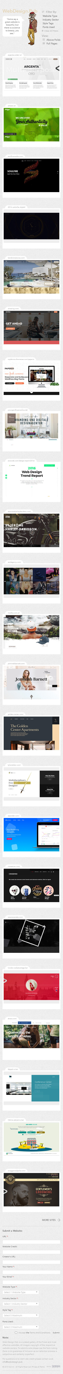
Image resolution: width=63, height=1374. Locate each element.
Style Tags (48, 23)
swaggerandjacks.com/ (17, 1171)
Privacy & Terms (38, 1367)
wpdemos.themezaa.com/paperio (21, 359)
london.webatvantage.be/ (18, 968)
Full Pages (52, 43)
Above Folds (53, 39)
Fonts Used (49, 27)
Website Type (50, 16)
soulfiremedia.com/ (15, 156)
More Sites (51, 1220)
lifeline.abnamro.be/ (16, 1120)
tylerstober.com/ (14, 765)
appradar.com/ (13, 816)
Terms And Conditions (40, 1333)
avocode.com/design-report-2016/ (21, 461)
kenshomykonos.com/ (16, 258)
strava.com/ (12, 1018)
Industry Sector (51, 19)
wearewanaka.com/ (15, 917)
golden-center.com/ (16, 714)
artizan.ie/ (12, 106)
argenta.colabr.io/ (15, 55)
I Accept (22, 1333)
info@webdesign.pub (13, 1362)
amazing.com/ (13, 308)
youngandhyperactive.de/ (18, 410)
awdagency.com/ (14, 562)
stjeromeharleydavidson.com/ (19, 511)
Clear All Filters (50, 31)
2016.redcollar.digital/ (17, 207)
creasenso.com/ (14, 866)
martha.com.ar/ (14, 613)
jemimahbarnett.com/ (16, 663)
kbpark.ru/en (13, 1069)
